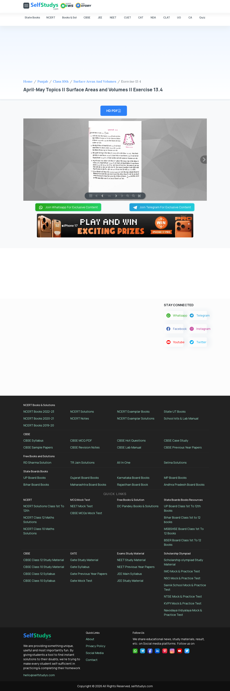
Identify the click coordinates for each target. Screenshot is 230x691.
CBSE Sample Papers (38, 447)
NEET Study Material (131, 560)
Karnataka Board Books (133, 478)
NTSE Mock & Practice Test (183, 596)
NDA (153, 19)
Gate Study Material (84, 560)
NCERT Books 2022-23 (38, 411)
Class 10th (61, 81)
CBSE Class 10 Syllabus (39, 581)
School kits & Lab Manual (181, 418)
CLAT (166, 19)
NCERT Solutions (82, 411)
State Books (32, 19)
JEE (100, 19)
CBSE (87, 19)
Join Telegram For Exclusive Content (162, 207)
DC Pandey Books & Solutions (137, 506)
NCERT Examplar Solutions (135, 418)
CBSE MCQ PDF (81, 440)
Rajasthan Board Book (132, 484)
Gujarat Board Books (84, 478)
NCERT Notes (79, 418)
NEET (113, 19)
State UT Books (175, 411)
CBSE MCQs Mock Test (86, 513)
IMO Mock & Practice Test (182, 571)
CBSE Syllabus (33, 440)
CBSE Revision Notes (85, 447)
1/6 (109, 195)
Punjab (42, 81)
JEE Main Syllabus (129, 574)
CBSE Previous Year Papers (183, 447)
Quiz (202, 17)
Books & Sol (69, 19)
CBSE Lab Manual (129, 447)
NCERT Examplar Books (133, 411)
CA (190, 19)
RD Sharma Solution (37, 462)
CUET (127, 19)
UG (179, 19)
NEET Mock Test (81, 506)
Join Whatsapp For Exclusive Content (68, 207)
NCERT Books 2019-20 (38, 425)
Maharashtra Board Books (88, 484)
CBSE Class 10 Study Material (43, 567)
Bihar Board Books (36, 484)
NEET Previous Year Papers (136, 567)
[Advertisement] (115, 53)
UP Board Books (34, 478)
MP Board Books (175, 478)
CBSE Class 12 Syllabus (39, 574)
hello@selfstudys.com (39, 675)
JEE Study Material (130, 581)
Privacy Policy (95, 646)
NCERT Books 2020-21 (38, 418)
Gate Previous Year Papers (88, 574)
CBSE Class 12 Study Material (43, 560)
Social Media (95, 653)
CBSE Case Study (176, 440)
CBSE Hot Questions (131, 440)
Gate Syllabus (79, 567)
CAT (140, 19)
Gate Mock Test (81, 581)
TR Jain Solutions (82, 462)
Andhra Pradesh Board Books (184, 484)
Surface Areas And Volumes (94, 81)
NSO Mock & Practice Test (182, 578)
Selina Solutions (175, 462)
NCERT (50, 19)
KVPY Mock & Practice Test (182, 603)
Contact (91, 660)
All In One (123, 462)
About (90, 639)
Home (28, 81)
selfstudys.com (142, 686)
